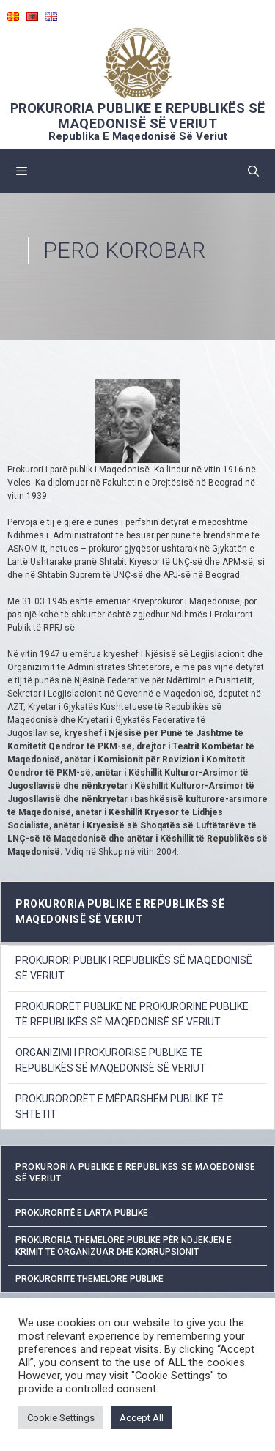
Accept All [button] (142, 1417)
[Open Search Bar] (253, 171)
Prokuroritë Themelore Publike (89, 1279)
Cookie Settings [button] (61, 1417)
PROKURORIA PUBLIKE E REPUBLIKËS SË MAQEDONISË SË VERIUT (137, 115)
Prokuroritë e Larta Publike (81, 1213)
